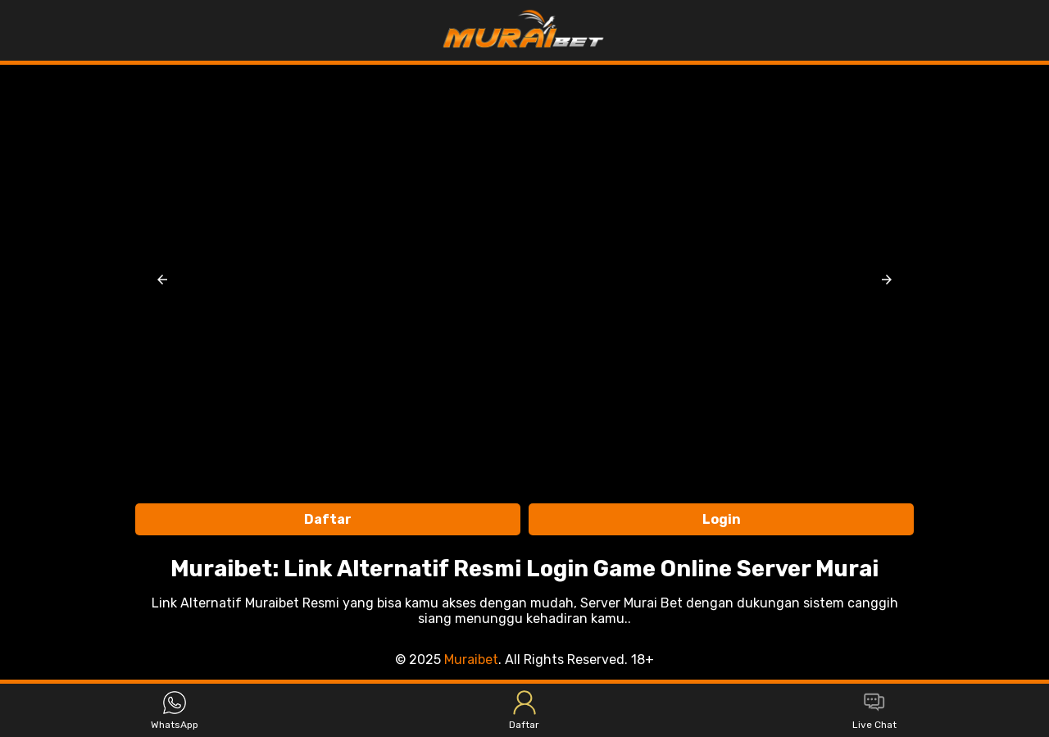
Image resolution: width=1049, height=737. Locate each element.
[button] (162, 279)
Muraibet (471, 659)
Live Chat (874, 710)
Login (721, 519)
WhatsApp (174, 710)
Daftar (328, 519)
